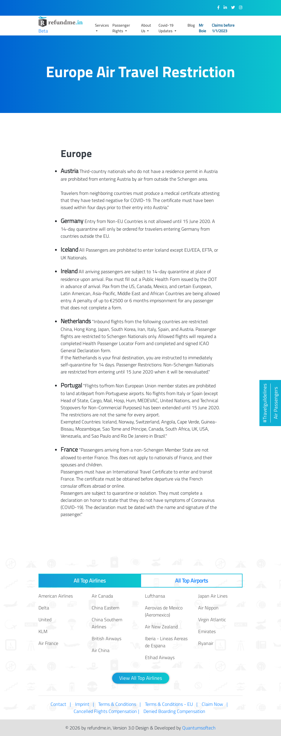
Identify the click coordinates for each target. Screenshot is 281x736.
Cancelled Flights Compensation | (106, 711)
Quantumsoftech (199, 727)
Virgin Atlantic (212, 619)
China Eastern (105, 607)
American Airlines (55, 595)
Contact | (61, 704)
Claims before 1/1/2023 (223, 28)
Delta (43, 607)
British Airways (106, 638)
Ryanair (205, 643)
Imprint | (84, 704)
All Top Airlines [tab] (90, 581)
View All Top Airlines (140, 678)
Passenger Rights (121, 28)
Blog (191, 25)
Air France (48, 643)
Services (102, 25)
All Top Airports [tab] (191, 581)
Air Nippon (208, 607)
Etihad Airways (160, 657)
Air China (100, 650)
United (44, 619)
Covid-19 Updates (166, 28)
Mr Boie (202, 28)
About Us (146, 28)
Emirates (207, 631)
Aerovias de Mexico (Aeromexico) (164, 611)
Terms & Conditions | (119, 704)
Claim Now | (215, 704)
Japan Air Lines (212, 595)
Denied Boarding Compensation (175, 711)
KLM (42, 631)
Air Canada (102, 595)
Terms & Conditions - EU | (171, 704)
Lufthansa (155, 595)
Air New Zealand (161, 626)
